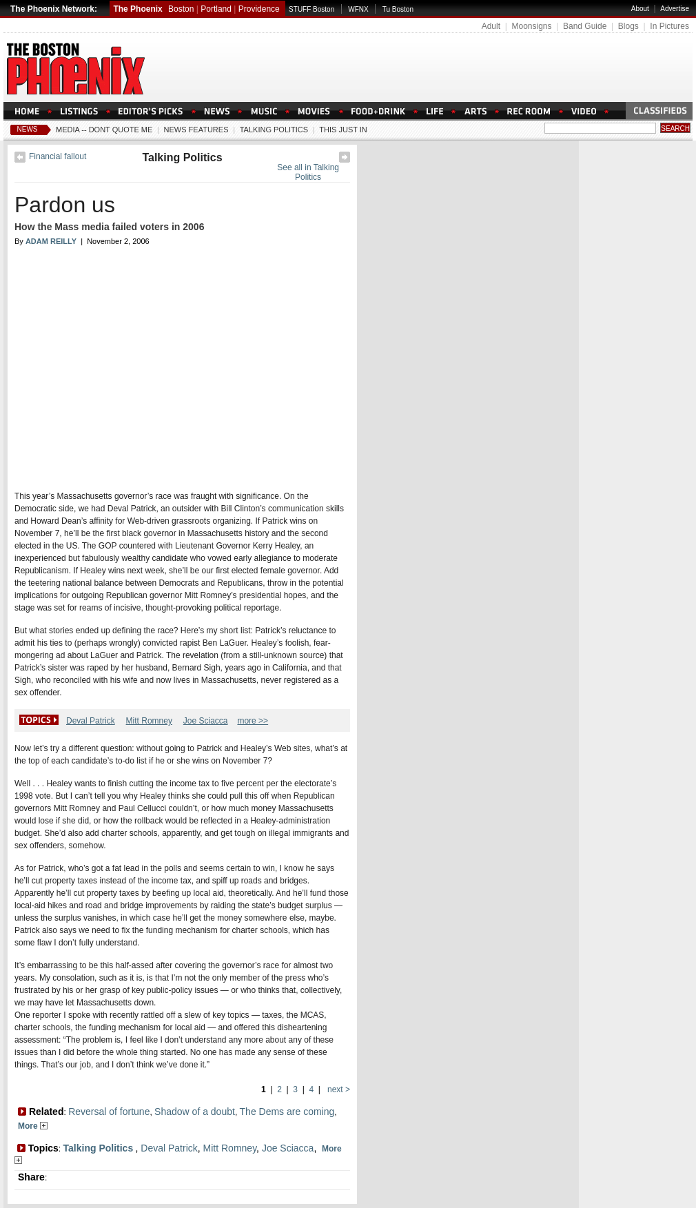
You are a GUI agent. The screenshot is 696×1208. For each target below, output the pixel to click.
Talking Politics (274, 129)
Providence (259, 9)
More (33, 1126)
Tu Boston (397, 9)
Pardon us (64, 204)
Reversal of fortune (109, 1111)
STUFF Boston (311, 9)
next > (337, 1089)
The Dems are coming (287, 1111)
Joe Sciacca (205, 721)
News (27, 129)
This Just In (343, 129)
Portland (216, 9)
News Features (196, 129)
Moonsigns (531, 26)
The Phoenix (137, 9)
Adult (491, 26)
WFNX (358, 9)
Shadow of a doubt (194, 1111)
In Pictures (669, 26)
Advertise (674, 8)
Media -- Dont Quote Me (104, 129)
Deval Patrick (90, 721)
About (640, 8)
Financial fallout (57, 156)
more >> (252, 721)
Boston (181, 9)
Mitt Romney (149, 721)
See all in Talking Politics (308, 172)
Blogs (628, 26)
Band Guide (584, 26)
